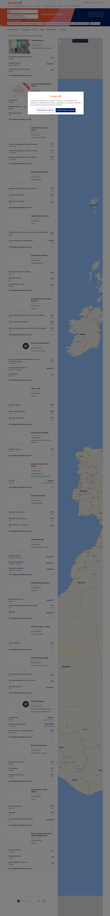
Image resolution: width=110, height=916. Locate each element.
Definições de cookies (45, 110)
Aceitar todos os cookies (66, 110)
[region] (56, 103)
